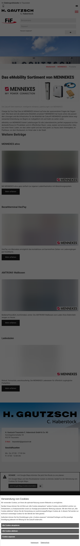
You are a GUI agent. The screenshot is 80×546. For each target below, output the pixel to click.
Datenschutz (45, 542)
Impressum (34, 542)
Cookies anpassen (8, 537)
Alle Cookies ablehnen (10, 531)
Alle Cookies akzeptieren (10, 525)
